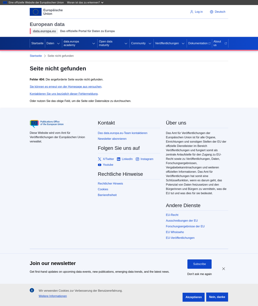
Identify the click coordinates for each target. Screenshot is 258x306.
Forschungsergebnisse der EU (185, 226)
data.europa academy (71, 43)
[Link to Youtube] (105, 165)
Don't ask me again (199, 274)
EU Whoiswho (175, 232)
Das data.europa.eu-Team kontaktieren (122, 133)
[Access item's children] (58, 43)
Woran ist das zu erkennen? (85, 2)
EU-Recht (172, 214)
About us (220, 43)
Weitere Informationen (53, 296)
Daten (50, 43)
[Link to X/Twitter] (106, 159)
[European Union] (46, 12)
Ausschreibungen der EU (182, 220)
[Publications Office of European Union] (61, 124)
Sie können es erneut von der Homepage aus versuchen (65, 86)
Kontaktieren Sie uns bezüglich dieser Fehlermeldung (64, 93)
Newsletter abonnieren (112, 138)
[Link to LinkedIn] (125, 159)
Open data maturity (105, 43)
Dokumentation (199, 43)
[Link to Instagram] (144, 159)
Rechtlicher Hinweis (110, 183)
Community (138, 43)
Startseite (37, 43)
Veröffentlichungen (167, 43)
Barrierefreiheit (107, 195)
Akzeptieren (193, 297)
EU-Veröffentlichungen (180, 237)
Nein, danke (217, 296)
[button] (217, 12)
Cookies (103, 189)
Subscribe (199, 264)
